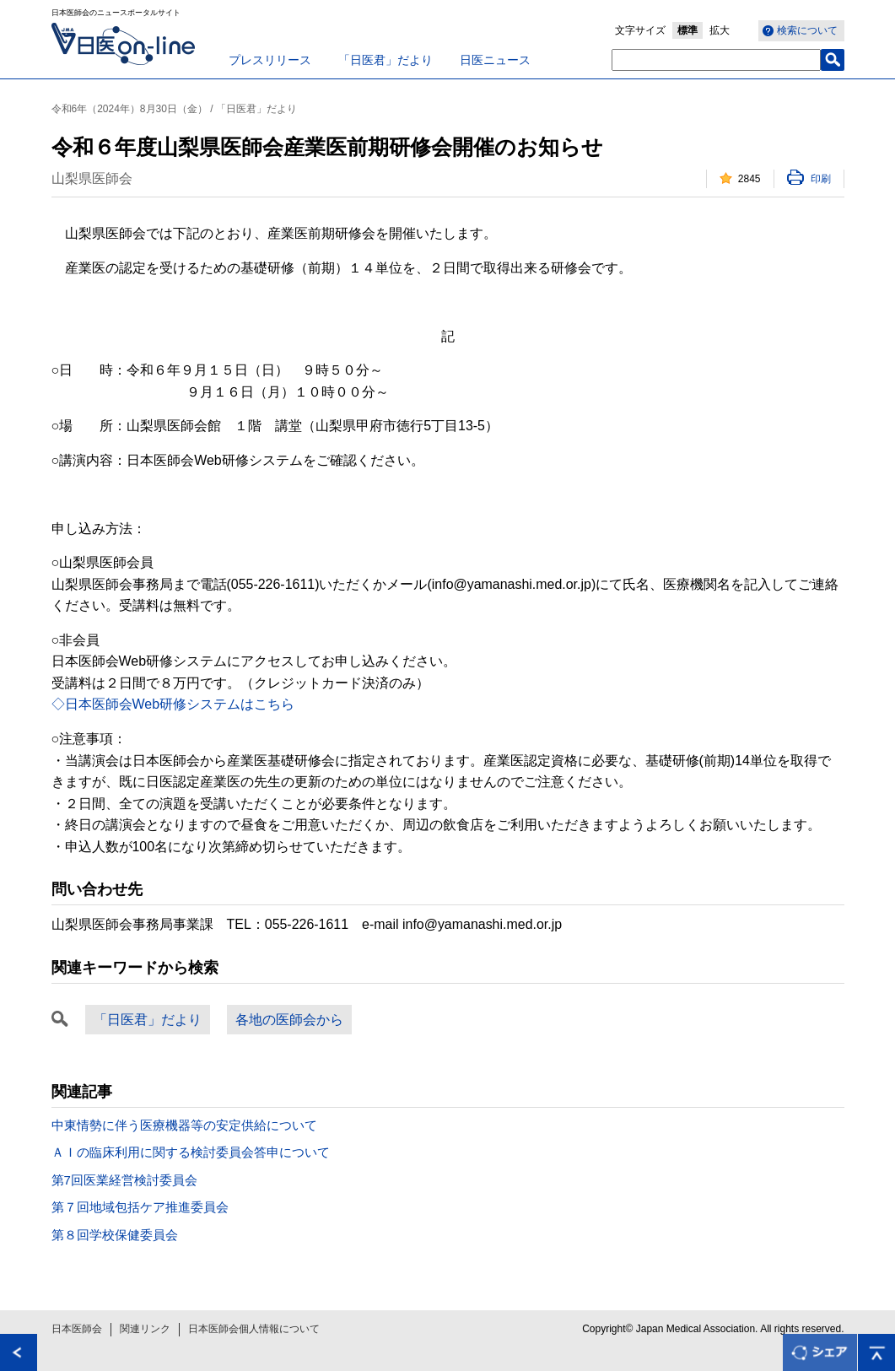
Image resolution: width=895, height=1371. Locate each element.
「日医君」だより (385, 60)
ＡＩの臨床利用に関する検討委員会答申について (190, 1152)
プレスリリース (270, 60)
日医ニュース (495, 60)
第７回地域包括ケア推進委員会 (140, 1207)
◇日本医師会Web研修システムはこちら (173, 704)
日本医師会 (76, 1329)
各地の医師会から (289, 1019)
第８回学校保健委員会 (114, 1235)
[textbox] (716, 60)
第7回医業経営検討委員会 (124, 1180)
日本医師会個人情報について (254, 1329)
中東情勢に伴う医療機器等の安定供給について (184, 1125)
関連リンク (145, 1329)
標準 (687, 30)
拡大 (719, 30)
